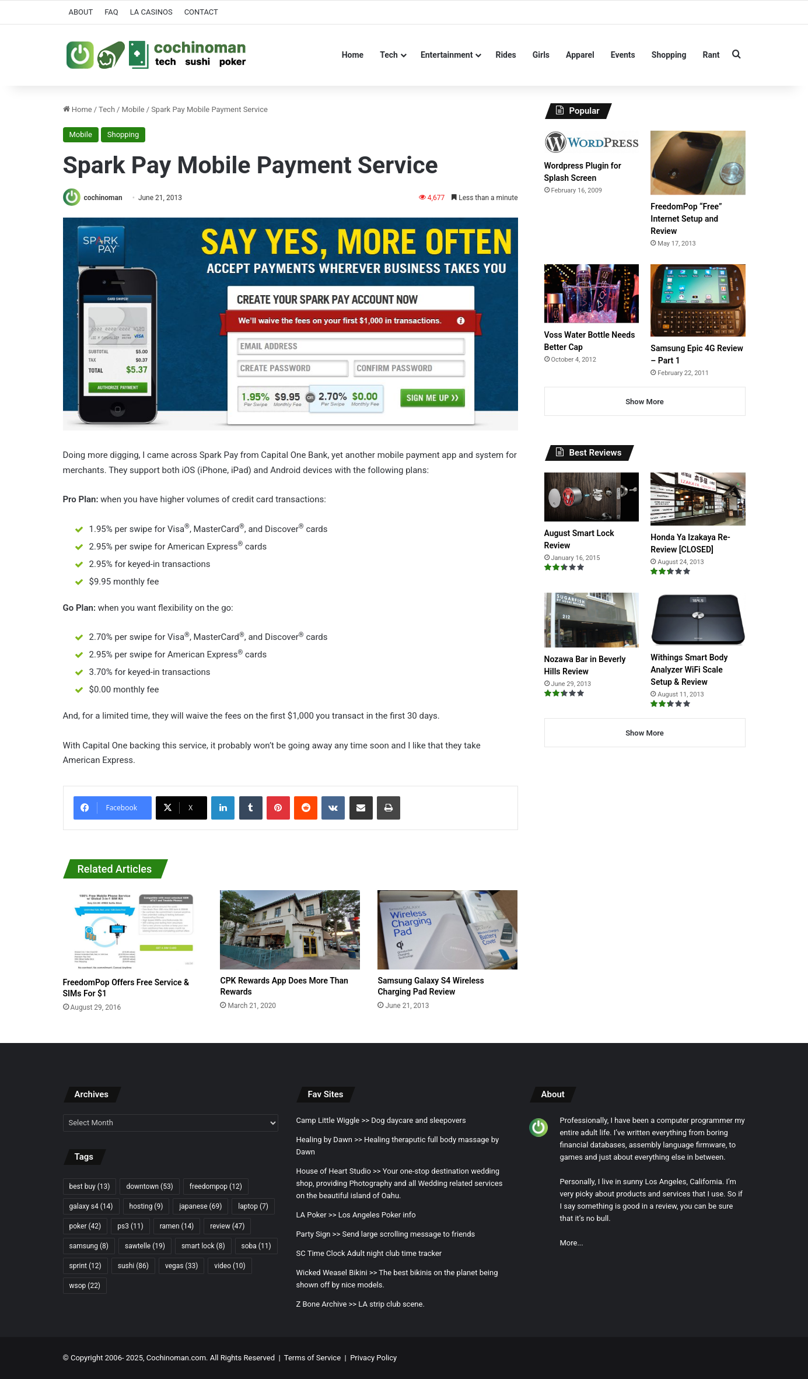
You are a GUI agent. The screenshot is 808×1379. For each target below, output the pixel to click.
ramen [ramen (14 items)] (177, 1226)
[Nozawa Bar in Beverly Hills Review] (591, 620)
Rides (505, 55)
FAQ (111, 12)
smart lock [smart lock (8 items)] (203, 1246)
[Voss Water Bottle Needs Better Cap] (591, 293)
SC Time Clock (320, 1253)
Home (352, 55)
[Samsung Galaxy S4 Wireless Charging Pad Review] (447, 929)
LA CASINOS (151, 12)
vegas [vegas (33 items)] (181, 1266)
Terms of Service (312, 1357)
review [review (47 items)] (227, 1226)
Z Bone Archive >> (326, 1304)
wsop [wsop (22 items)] (85, 1286)
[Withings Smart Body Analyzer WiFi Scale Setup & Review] (697, 619)
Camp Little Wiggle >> (332, 1120)
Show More (644, 401)
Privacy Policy (373, 1357)
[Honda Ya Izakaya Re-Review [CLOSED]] (697, 499)
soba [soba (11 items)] (256, 1246)
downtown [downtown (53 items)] (149, 1186)
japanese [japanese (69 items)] (200, 1206)
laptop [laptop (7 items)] (253, 1206)
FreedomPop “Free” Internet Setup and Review (686, 219)
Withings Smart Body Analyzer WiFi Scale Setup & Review (688, 670)
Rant (710, 55)
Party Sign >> (318, 1234)
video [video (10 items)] (229, 1266)
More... (571, 1242)
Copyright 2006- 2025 (107, 1357)
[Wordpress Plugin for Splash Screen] (591, 142)
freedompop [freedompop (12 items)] (216, 1186)
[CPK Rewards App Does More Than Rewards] (290, 929)
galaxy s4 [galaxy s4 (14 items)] (91, 1206)
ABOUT (81, 12)
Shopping (669, 55)
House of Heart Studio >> (338, 1171)
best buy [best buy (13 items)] (89, 1186)
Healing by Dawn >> (329, 1139)
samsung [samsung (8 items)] (89, 1246)
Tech (389, 55)
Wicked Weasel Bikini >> (336, 1272)
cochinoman (102, 198)
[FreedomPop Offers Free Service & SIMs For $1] (133, 930)
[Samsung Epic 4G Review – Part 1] (697, 300)
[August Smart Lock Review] (591, 497)
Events (623, 55)
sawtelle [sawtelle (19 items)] (145, 1246)
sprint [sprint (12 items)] (85, 1266)
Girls (541, 55)
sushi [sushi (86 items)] (133, 1266)
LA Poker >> (316, 1214)
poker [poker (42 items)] (85, 1226)
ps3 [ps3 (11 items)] (130, 1226)
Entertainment (447, 55)
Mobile (132, 109)
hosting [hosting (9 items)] (146, 1206)
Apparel (580, 55)
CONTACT (201, 12)
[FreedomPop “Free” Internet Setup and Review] (697, 163)
